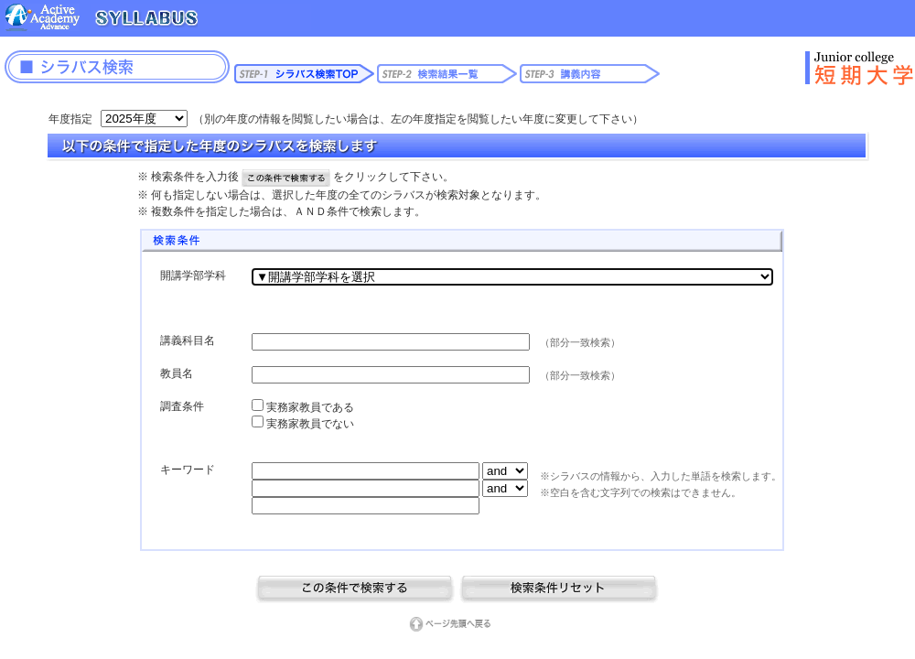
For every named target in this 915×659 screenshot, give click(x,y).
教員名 (176, 373)
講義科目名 (187, 340)
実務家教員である (309, 407)
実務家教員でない (309, 423)
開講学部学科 (193, 275)
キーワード (187, 469)
